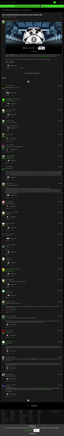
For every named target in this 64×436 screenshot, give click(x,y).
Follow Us (39, 411)
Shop (2, 411)
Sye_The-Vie (8, 244)
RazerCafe (3, 415)
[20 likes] (11, 160)
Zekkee (7, 279)
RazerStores (4, 413)
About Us (30, 413)
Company (30, 411)
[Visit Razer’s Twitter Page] (39, 419)
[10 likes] (11, 273)
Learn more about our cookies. (53, 427)
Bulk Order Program (5, 420)
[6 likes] (11, 351)
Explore (12, 411)
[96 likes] (11, 65)
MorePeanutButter (9, 212)
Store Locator (4, 416)
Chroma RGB (13, 415)
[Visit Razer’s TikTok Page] (39, 422)
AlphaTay (7, 166)
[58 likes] (11, 103)
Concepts (12, 416)
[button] (1, 2)
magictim (7, 183)
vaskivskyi (8, 223)
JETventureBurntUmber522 (11, 269)
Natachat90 (8, 357)
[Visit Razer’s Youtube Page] (39, 421)
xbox (7, 62)
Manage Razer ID (23, 420)
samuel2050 (8, 120)
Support (21, 411)
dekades (7, 20)
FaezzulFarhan (9, 301)
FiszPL (7, 145)
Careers (30, 415)
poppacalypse (8, 316)
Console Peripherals (26, 9)
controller (12, 62)
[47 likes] (11, 128)
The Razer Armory (17, 9)
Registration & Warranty (24, 415)
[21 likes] (11, 195)
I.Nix (6, 374)
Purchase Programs (5, 418)
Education (3, 422)
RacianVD (8, 155)
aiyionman (8, 134)
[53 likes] (11, 93)
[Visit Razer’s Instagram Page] (39, 415)
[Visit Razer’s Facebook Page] (39, 413)
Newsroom (31, 416)
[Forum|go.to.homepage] (9, 2)
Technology (13, 413)
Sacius (7, 85)
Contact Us (31, 420)
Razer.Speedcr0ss (9, 99)
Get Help (21, 413)
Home (2, 9)
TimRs (7, 201)
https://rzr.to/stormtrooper (45, 56)
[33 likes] (11, 138)
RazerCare (21, 418)
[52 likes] (11, 114)
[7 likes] (11, 335)
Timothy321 (8, 258)
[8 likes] (11, 284)
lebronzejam (8, 109)
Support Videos (22, 422)
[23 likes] (11, 149)
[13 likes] (11, 206)
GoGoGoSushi (8, 385)
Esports (12, 418)
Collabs (12, 420)
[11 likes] (11, 238)
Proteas (7, 233)
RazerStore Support (23, 416)
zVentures (30, 418)
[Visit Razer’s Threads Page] (39, 417)
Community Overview (8, 9)
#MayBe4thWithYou (10, 157)
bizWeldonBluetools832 (10, 341)
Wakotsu (7, 330)
